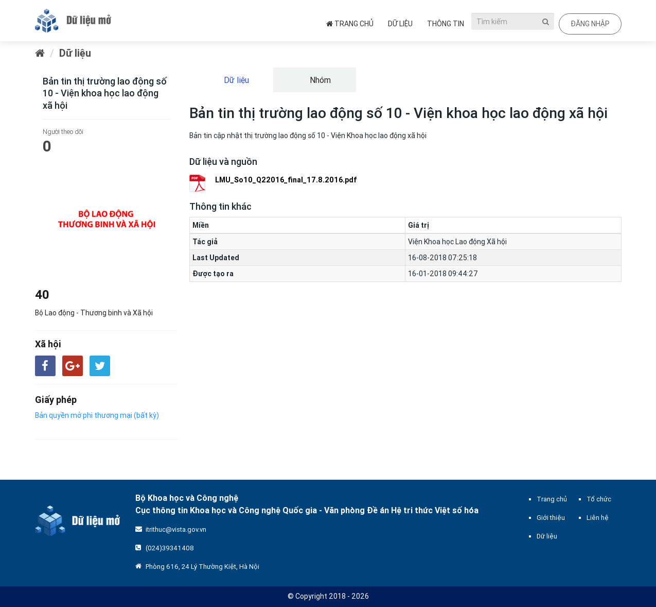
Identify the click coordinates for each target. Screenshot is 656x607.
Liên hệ (598, 517)
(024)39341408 (170, 548)
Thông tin (445, 23)
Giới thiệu (551, 517)
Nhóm (319, 80)
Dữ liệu (400, 23)
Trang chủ (350, 23)
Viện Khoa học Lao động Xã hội (457, 241)
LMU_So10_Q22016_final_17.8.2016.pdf (286, 179)
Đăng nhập (590, 23)
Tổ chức (599, 499)
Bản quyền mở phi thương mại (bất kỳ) (97, 415)
